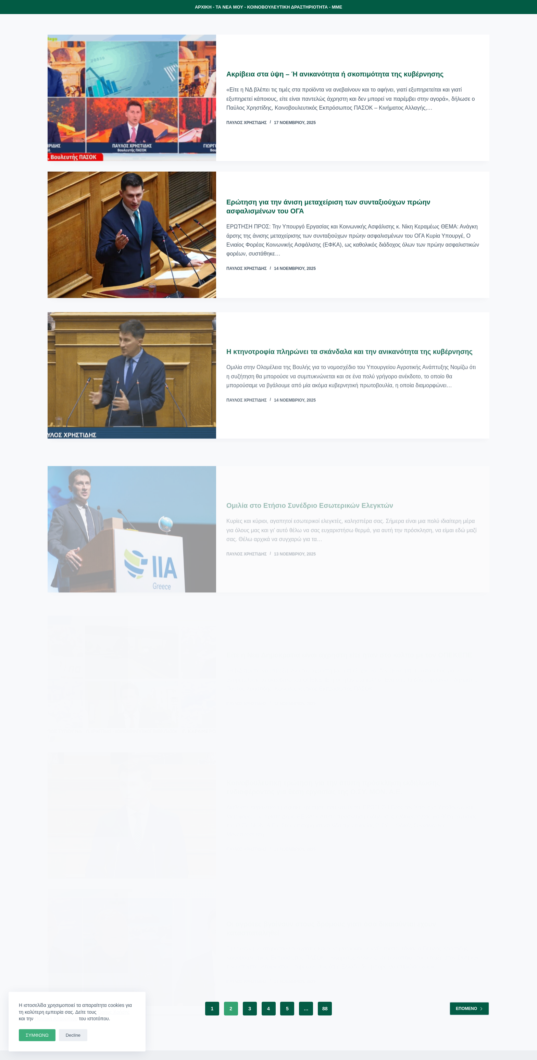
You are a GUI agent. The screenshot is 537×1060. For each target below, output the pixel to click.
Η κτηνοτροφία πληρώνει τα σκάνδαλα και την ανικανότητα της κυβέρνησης (349, 360)
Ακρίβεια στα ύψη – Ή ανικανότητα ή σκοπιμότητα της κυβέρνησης (335, 74)
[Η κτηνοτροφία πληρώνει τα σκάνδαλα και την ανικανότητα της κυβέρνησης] (132, 384)
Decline (73, 1035)
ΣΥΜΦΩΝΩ (37, 1035)
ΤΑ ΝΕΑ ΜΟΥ (229, 7)
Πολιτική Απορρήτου (56, 1018)
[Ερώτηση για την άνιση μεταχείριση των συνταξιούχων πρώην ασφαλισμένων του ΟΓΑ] (132, 235)
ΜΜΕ (337, 7)
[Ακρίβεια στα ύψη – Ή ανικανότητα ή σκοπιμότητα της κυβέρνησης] (132, 98)
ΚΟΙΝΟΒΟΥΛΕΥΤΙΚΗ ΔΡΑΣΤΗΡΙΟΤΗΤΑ (287, 7)
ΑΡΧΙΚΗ (203, 7)
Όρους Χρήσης (114, 1012)
